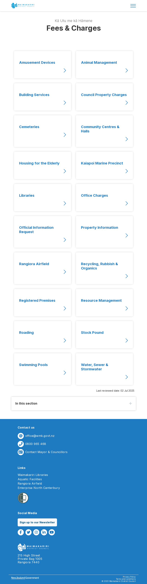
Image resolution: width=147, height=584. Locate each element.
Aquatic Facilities (30, 479)
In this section (26, 403)
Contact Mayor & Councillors (46, 452)
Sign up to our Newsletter (37, 522)
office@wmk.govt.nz (40, 436)
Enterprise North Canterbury (39, 488)
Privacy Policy (129, 577)
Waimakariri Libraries (33, 475)
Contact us (26, 427)
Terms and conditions (126, 579)
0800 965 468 (35, 444)
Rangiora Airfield (30, 483)
